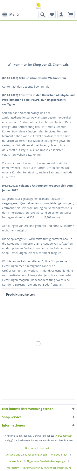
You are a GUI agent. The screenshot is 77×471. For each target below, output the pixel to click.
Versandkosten (64, 435)
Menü (10, 14)
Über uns (30, 448)
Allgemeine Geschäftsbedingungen (46, 461)
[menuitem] (10, 14)
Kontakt (44, 448)
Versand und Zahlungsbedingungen (26, 454)
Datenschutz (15, 461)
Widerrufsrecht (59, 454)
